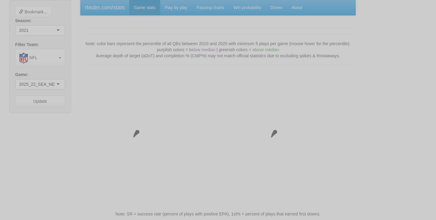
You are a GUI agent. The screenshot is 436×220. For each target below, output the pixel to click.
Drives (276, 7)
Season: (23, 20)
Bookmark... (33, 11)
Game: (21, 74)
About (296, 7)
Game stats (145, 7)
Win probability (247, 7)
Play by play (176, 7)
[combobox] (29, 30)
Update (40, 101)
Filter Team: (27, 44)
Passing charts (210, 7)
